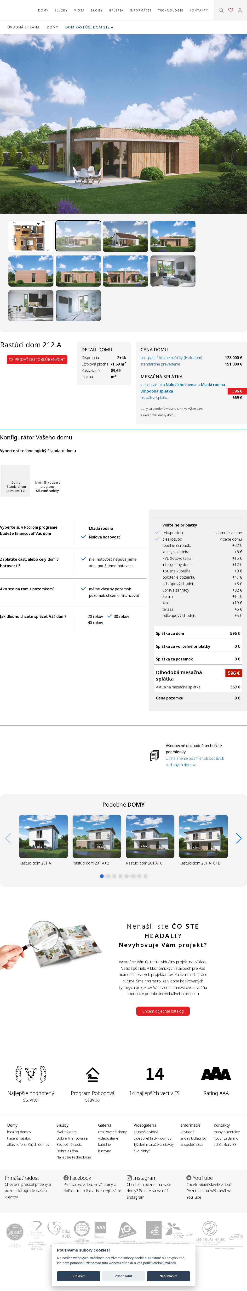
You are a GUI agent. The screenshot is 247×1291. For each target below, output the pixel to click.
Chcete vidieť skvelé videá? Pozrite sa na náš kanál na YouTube (208, 1191)
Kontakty (199, 10)
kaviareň (188, 1131)
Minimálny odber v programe (47, 487)
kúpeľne (104, 1144)
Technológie (170, 10)
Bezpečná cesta (69, 1144)
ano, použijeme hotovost (111, 565)
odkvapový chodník (179, 615)
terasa (167, 609)
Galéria (116, 10)
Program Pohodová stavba (93, 1096)
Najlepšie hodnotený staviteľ (31, 1096)
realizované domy (112, 1131)
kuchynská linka (175, 551)
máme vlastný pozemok (110, 589)
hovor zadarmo (226, 1138)
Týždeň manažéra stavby (154, 1144)
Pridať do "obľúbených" (37, 359)
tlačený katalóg (19, 1138)
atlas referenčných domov (28, 1144)
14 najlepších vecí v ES (154, 1093)
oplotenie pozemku (178, 577)
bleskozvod (172, 539)
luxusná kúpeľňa (176, 571)
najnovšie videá (146, 1131)
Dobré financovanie (72, 1138)
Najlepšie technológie (74, 1157)
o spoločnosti (192, 1144)
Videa (79, 10)
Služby (61, 10)
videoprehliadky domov (152, 1138)
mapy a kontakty (227, 1131)
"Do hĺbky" (142, 1150)
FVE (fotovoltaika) (177, 558)
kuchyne (104, 1150)
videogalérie (108, 1138)
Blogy (97, 10)
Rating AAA (216, 1093)
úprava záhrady (175, 590)
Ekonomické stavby (14, 10)
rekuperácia (172, 532)
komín (167, 596)
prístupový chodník (178, 583)
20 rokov (95, 616)
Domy (43, 10)
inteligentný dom (176, 564)
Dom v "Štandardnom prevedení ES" (16, 487)
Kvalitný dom (67, 1131)
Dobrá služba (67, 1150)
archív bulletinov (194, 1138)
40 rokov (95, 622)
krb (165, 602)
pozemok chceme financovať (114, 595)
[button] (102, 876)
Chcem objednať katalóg (163, 1011)
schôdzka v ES (225, 1144)
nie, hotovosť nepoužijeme (113, 559)
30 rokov (121, 616)
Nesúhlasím (168, 1276)
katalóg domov (19, 1131)
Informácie (140, 10)
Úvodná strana (23, 27)
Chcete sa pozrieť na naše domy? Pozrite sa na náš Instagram (149, 1191)
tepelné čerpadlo (176, 545)
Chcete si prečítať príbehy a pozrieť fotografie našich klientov (28, 1191)
